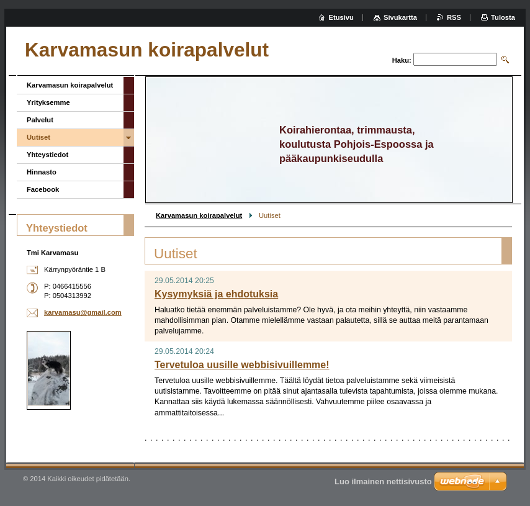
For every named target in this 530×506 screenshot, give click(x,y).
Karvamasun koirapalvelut (199, 215)
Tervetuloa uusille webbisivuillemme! (242, 364)
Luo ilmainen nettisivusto (383, 481)
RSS (454, 17)
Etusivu (341, 17)
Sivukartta (400, 17)
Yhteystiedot (47, 154)
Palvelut (40, 120)
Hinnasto (41, 172)
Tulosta (503, 17)
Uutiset (38, 137)
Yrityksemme (48, 102)
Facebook (43, 189)
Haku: (401, 60)
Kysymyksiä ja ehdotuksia (216, 294)
